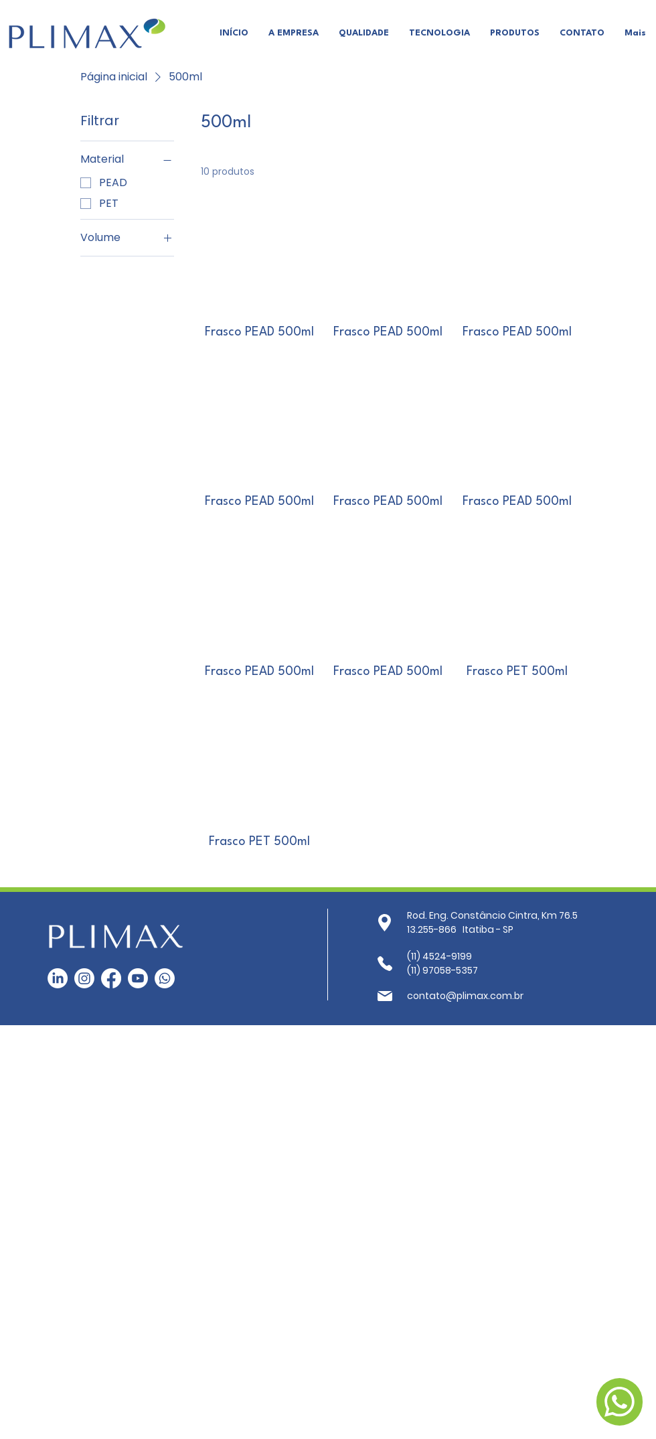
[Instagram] (84, 978)
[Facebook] (111, 978)
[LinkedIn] (58, 978)
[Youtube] (138, 978)
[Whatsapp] (165, 978)
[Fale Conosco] (619, 1402)
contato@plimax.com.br (465, 995)
